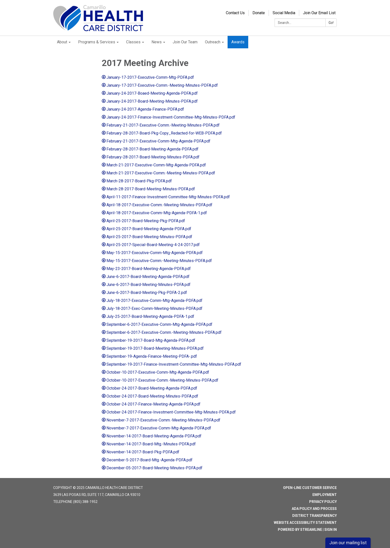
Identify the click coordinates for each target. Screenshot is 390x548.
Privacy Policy (323, 502)
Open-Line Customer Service (310, 488)
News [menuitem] (156, 42)
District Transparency (314, 516)
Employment (324, 495)
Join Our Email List (319, 12)
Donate (258, 12)
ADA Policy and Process (314, 509)
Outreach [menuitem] (212, 42)
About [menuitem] (62, 42)
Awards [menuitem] (237, 42)
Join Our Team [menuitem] (185, 42)
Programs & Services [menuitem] (96, 42)
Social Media (284, 12)
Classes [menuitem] (133, 42)
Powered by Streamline (300, 530)
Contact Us (235, 12)
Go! (331, 23)
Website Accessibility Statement (305, 523)
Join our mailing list (348, 542)
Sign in (330, 530)
